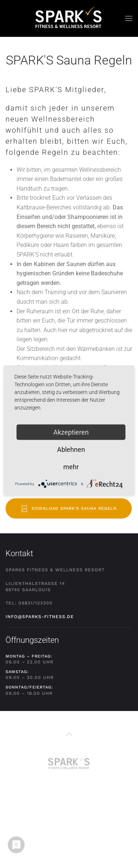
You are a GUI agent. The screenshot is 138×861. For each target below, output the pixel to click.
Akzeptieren (71, 432)
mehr (71, 467)
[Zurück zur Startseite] (69, 18)
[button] (128, 18)
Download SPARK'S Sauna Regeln (69, 508)
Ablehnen (71, 449)
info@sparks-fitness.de (40, 616)
